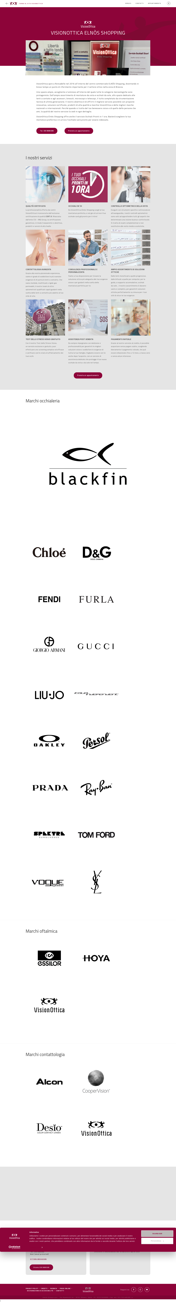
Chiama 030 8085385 (41, 1267)
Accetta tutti (157, 1284)
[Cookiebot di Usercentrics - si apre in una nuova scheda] (14, 1297)
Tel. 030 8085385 (47, 130)
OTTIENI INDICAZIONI (38, 1259)
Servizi (126, 3)
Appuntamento (152, 3)
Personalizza (34, 1298)
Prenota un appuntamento (80, 130)
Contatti (138, 3)
